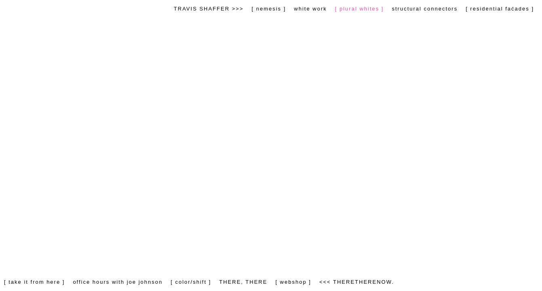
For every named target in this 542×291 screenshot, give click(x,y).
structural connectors (425, 9)
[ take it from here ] (34, 282)
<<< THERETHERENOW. (356, 282)
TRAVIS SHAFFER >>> (209, 9)
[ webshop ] (293, 282)
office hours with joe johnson (117, 282)
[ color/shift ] (191, 282)
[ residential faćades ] (500, 9)
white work (310, 9)
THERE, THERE (243, 282)
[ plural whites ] (359, 9)
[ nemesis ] (268, 9)
